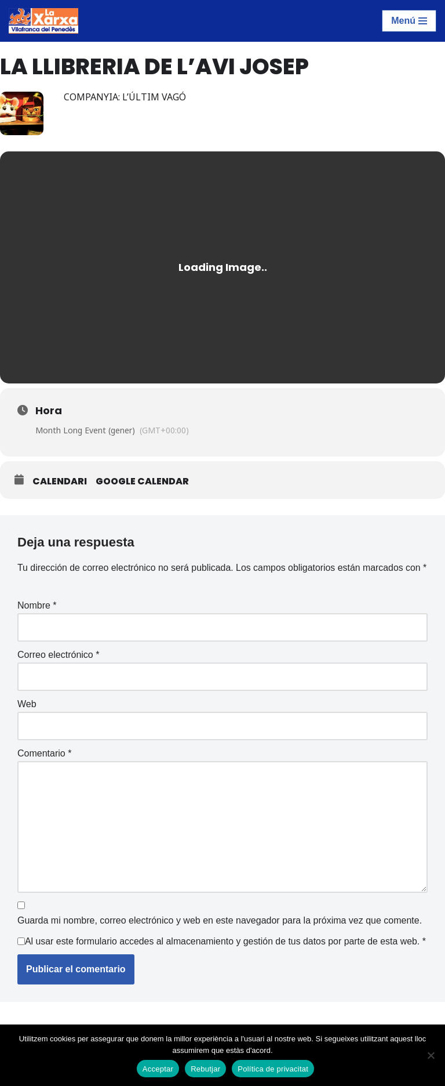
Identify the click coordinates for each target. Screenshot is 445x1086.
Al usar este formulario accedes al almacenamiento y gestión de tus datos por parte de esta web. (224, 965)
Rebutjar (205, 1069)
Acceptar (158, 1069)
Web (27, 719)
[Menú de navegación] (409, 21)
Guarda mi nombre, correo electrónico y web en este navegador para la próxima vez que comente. (219, 937)
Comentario (44, 768)
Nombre (37, 620)
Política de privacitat (273, 1069)
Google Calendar (142, 481)
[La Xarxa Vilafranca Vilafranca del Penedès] (43, 21)
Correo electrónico (58, 670)
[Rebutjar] (430, 1055)
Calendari (59, 481)
